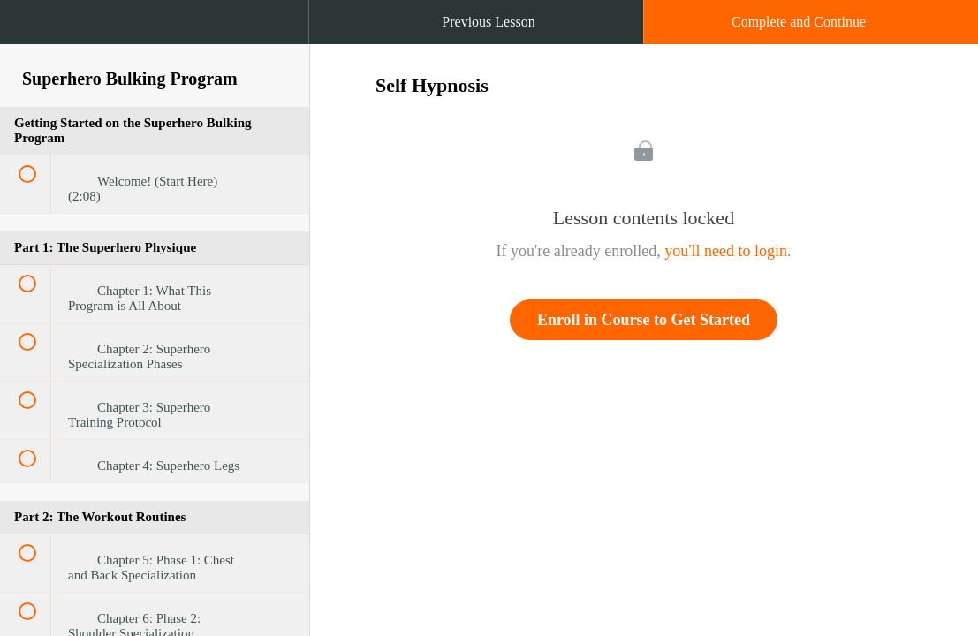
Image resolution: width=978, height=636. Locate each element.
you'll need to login (725, 251)
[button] (31, 31)
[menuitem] (155, 40)
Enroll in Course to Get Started (643, 320)
